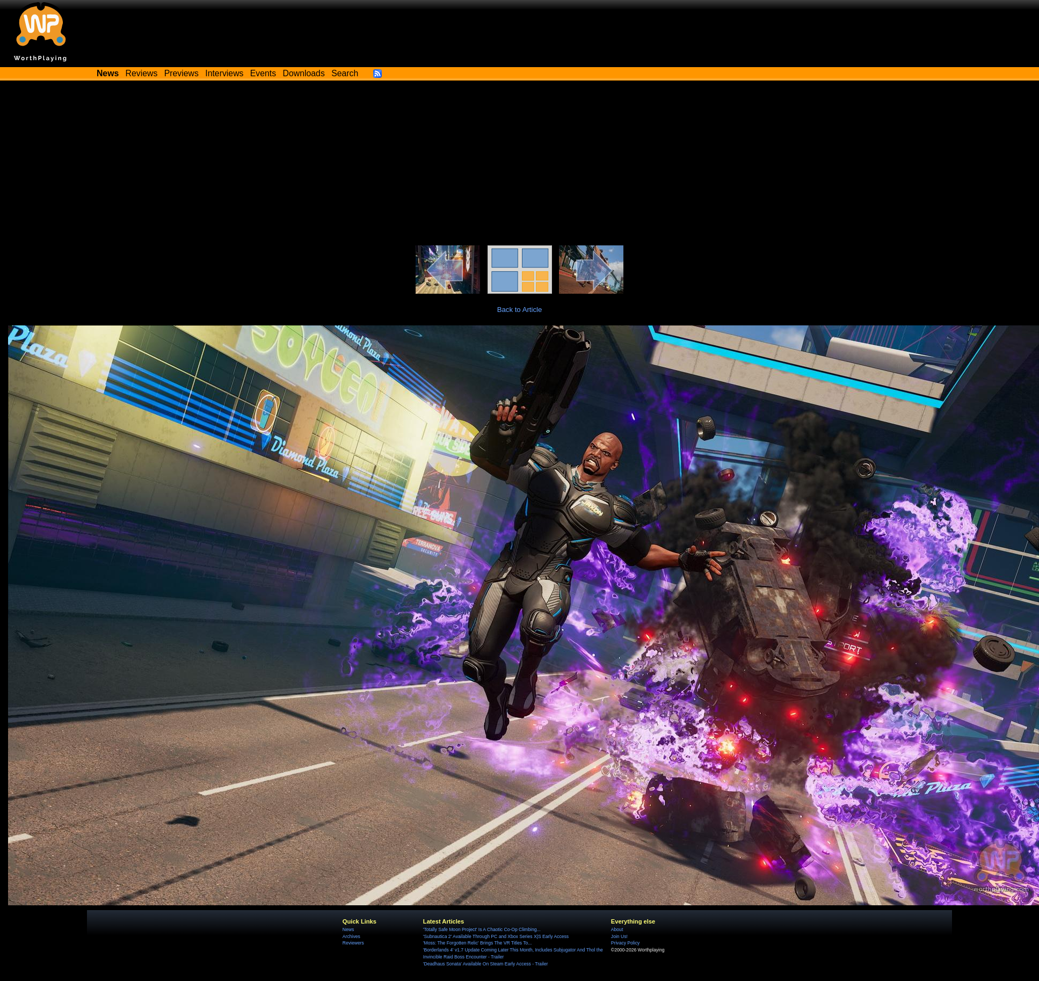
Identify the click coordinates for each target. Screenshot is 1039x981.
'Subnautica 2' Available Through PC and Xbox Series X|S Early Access (496, 936)
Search (344, 73)
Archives (351, 936)
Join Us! (619, 936)
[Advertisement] (520, 165)
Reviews (142, 73)
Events (263, 73)
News (348, 929)
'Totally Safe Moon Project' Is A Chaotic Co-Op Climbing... (482, 929)
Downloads (304, 73)
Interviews (224, 73)
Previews (181, 73)
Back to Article (519, 310)
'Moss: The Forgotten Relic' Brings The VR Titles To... (477, 943)
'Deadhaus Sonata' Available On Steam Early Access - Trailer (485, 964)
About (617, 929)
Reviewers (353, 943)
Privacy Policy (625, 943)
